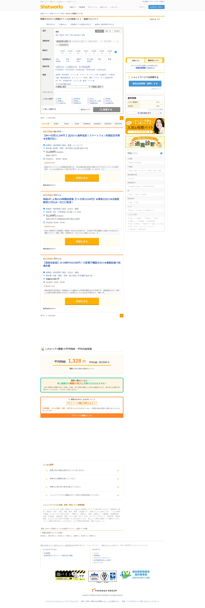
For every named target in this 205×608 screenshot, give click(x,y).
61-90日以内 (101, 70)
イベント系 (74, 75)
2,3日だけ (71, 67)
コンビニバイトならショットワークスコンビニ (61, 601)
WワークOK (133, 226)
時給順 (66, 123)
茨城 (75, 35)
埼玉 (67, 35)
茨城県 (75, 536)
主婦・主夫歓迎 (135, 224)
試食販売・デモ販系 (107, 75)
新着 (59, 99)
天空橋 (144, 194)
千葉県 (68, 536)
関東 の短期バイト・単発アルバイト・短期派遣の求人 (57, 545)
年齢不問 (146, 224)
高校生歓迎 (142, 229)
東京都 (42, 536)
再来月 (89, 61)
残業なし (132, 221)
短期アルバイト (107, 545)
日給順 (77, 123)
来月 (78, 61)
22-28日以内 (80, 70)
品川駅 (77, 148)
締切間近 (77, 99)
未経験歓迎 (110, 103)
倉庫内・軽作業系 (62, 75)
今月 (67, 61)
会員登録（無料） (156, 7)
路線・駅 (108, 31)
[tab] (135, 60)
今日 (57, 59)
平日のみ (109, 101)
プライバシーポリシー (101, 558)
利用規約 (97, 555)
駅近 (156, 218)
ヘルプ (96, 553)
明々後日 (90, 59)
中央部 (139, 210)
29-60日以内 (90, 70)
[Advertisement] (81, 329)
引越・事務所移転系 (63, 78)
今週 (99, 59)
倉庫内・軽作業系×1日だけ (104, 24)
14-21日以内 (69, 70)
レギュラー (114, 7)
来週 (109, 59)
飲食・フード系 (88, 81)
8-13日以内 (59, 70)
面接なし (61, 101)
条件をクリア (85, 109)
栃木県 (83, 536)
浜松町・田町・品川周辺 (63, 148)
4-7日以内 (84, 67)
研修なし (77, 101)
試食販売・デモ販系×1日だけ (81, 24)
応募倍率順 (118, 123)
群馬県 (91, 536)
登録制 (108, 99)
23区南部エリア (150, 210)
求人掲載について (147, 1)
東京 (57, 35)
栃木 (79, 35)
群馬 (83, 35)
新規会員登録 (141, 68)
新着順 (56, 123)
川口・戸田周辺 (59, 212)
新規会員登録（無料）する (145, 83)
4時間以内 (77, 103)
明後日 (79, 59)
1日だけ (60, 67)
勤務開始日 (87, 123)
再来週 (58, 61)
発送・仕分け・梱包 (155, 170)
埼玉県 (60, 536)
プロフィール (92, 7)
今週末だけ (63, 24)
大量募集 (141, 221)
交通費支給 (94, 103)
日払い (92, 99)
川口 (137, 194)
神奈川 (62, 35)
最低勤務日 (97, 123)
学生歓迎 (132, 229)
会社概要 (47, 553)
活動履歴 (82, 7)
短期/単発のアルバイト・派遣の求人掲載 (58, 555)
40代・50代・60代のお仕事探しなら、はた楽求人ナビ (100, 601)
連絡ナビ (73, 7)
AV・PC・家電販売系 (64, 81)
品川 (131, 194)
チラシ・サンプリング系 (89, 75)
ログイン (142, 7)
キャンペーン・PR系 (79, 78)
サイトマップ (98, 562)
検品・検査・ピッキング (137, 170)
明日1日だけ (51, 24)
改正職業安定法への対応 (102, 560)
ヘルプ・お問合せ (159, 1)
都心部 (132, 210)
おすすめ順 (45, 123)
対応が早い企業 (95, 101)
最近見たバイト (153, 60)
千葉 (71, 35)
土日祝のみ (62, 103)
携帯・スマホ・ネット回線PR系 (101, 78)
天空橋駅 (81, 275)
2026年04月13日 (135, 186)
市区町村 (117, 31)
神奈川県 (51, 536)
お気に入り (103, 7)
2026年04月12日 (149, 186)
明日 (67, 59)
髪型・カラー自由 (157, 224)
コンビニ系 (77, 81)
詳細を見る (82, 178)
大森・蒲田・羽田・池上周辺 (64, 275)
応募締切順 (107, 123)
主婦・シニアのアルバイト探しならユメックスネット (141, 601)
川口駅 (69, 212)
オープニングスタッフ (148, 226)
